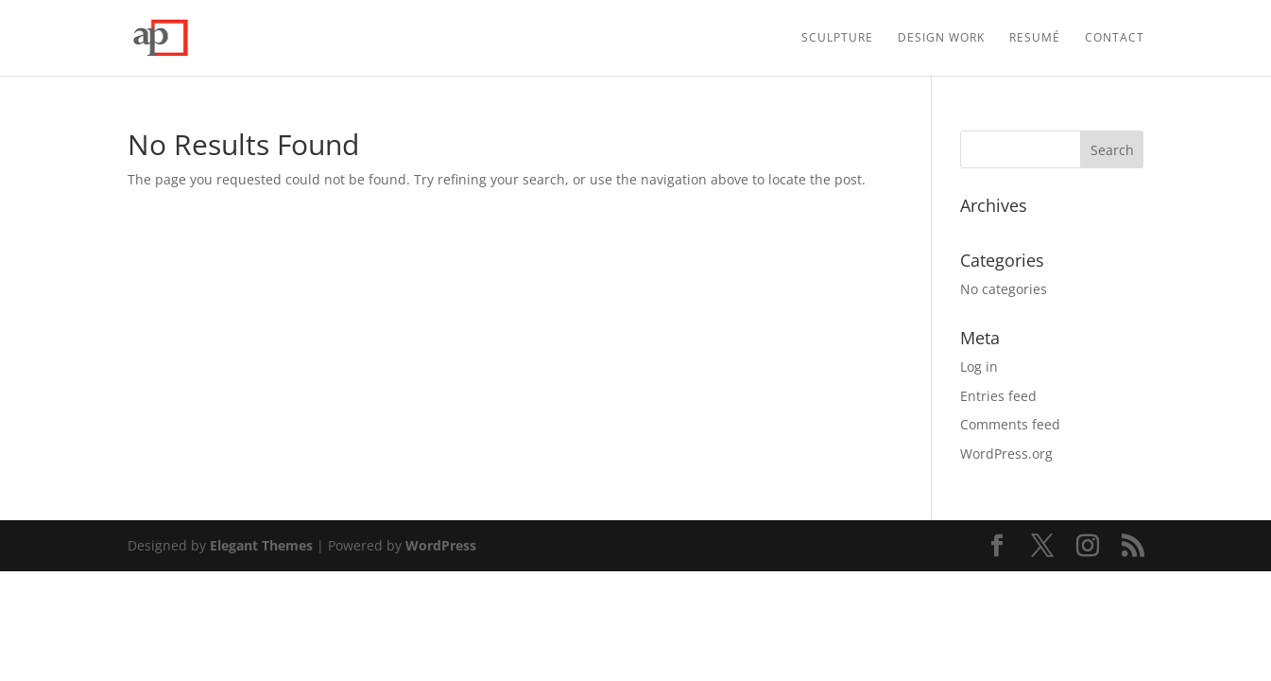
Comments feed (1010, 424)
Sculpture (837, 38)
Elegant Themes (261, 545)
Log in (979, 366)
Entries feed (998, 396)
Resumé (1034, 38)
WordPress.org (1006, 454)
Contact (1114, 38)
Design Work (941, 38)
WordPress (440, 545)
